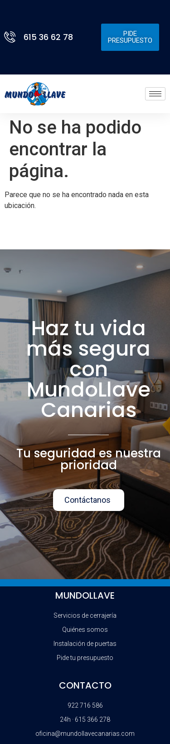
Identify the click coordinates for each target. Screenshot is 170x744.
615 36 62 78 (48, 37)
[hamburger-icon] (155, 93)
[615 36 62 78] (11, 37)
